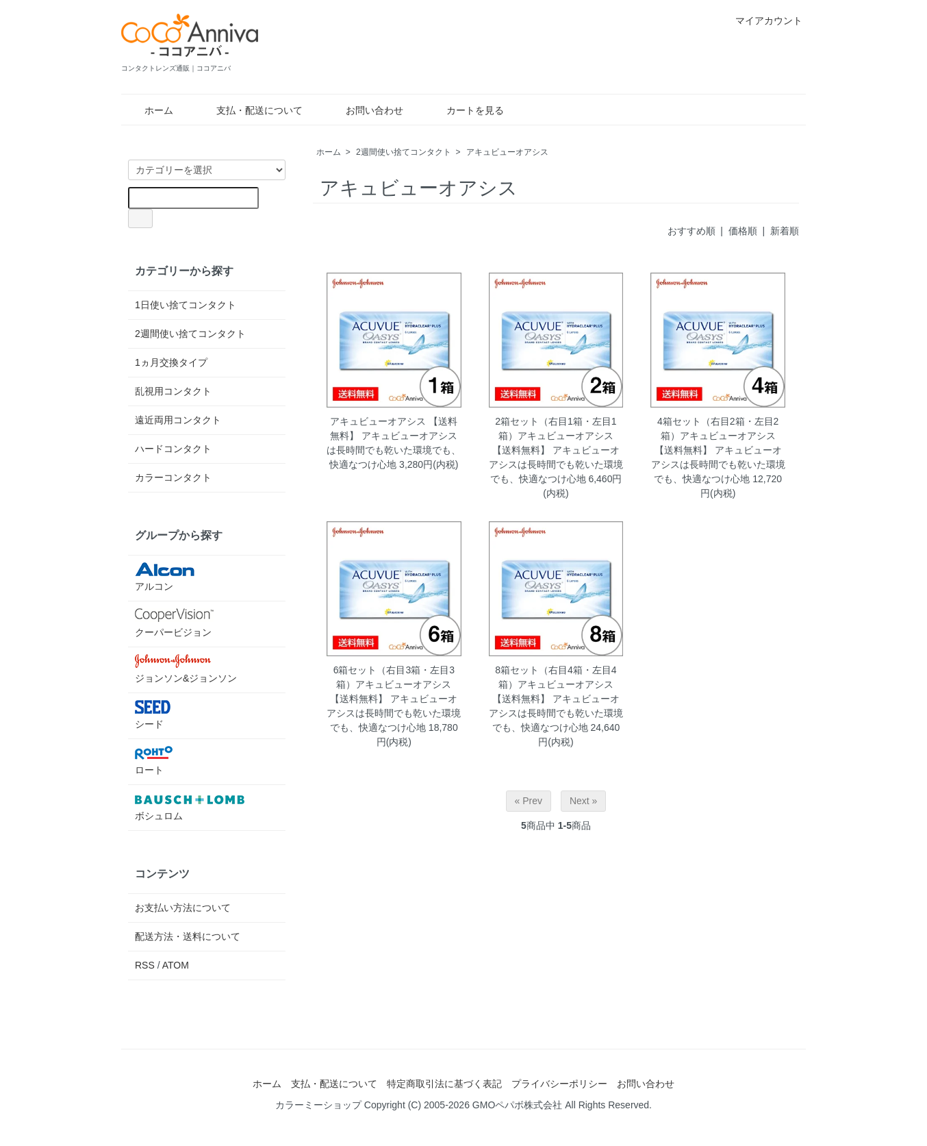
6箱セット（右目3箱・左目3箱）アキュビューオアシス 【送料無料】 (392, 684)
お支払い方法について (183, 907)
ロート (189, 760)
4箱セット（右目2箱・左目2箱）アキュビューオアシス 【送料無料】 (717, 436)
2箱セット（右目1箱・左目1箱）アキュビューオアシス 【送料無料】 (554, 436)
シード (189, 715)
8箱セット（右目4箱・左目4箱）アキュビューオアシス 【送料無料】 (554, 684)
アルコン (189, 577)
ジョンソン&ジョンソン (189, 669)
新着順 (784, 230)
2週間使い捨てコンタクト (403, 152)
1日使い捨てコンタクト (185, 304)
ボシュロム (189, 806)
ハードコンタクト (173, 448)
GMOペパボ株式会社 (517, 1104)
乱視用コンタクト (173, 391)
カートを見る (465, 110)
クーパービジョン (189, 623)
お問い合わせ (364, 110)
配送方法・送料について (187, 936)
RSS (145, 965)
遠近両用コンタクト (178, 419)
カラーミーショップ (318, 1104)
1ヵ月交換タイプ (171, 362)
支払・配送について (249, 110)
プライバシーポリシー (559, 1083)
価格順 (742, 230)
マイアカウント (761, 20)
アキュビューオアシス (507, 152)
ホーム (149, 110)
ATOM (175, 965)
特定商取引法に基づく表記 (444, 1083)
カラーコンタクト (173, 477)
